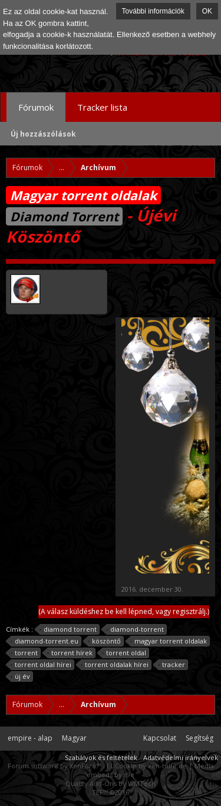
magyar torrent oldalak (169, 641)
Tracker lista (102, 107)
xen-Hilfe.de (167, 765)
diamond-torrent (135, 629)
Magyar (74, 738)
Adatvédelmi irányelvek (180, 757)
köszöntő (104, 641)
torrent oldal (124, 653)
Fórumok (36, 107)
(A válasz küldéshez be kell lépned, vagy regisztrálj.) (123, 611)
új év (20, 676)
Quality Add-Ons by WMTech (110, 783)
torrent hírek (70, 653)
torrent (24, 653)
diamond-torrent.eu (44, 641)
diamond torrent (68, 629)
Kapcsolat (159, 738)
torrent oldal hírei (41, 664)
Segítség (199, 738)
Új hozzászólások (43, 134)
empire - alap (30, 738)
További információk (153, 11)
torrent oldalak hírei (115, 664)
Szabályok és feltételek (101, 757)
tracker (172, 664)
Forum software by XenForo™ (55, 765)
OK (207, 11)
